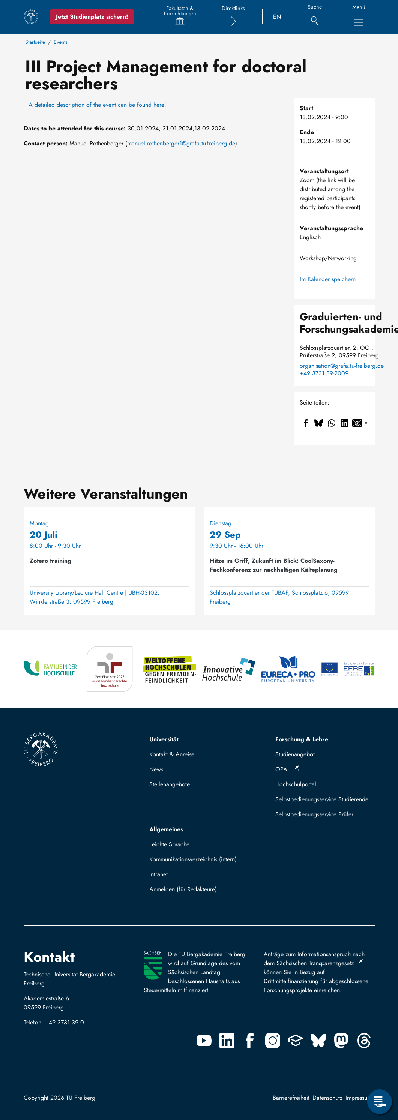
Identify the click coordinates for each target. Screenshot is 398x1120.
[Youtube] (204, 1040)
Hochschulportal (295, 784)
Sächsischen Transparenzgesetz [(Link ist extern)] (319, 963)
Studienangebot (295, 754)
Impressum (358, 1097)
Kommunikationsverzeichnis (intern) (193, 859)
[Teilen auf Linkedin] (344, 423)
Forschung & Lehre (301, 739)
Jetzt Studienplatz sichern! (92, 16)
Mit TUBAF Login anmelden (188, 891)
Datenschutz (327, 1097)
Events (61, 42)
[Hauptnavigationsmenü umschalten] (358, 22)
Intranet (158, 874)
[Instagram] (272, 1040)
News (156, 769)
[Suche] (315, 17)
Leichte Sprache (169, 844)
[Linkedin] (226, 1040)
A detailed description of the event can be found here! (97, 104)
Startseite (35, 42)
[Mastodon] (341, 1040)
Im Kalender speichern (328, 279)
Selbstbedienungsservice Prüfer (314, 814)
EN (277, 16)
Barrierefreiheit (291, 1097)
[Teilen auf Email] (357, 423)
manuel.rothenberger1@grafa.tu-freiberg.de (181, 143)
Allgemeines (166, 829)
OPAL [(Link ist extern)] (287, 769)
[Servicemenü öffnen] (379, 1101)
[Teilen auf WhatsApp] (331, 423)
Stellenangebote (169, 784)
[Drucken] (366, 423)
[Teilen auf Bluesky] (319, 423)
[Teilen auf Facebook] (306, 423)
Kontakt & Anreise (171, 754)
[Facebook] (249, 1040)
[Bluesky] (318, 1040)
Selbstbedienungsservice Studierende (321, 799)
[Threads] (364, 1040)
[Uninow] (295, 1040)
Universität (164, 739)
